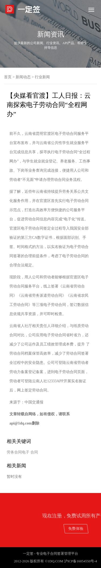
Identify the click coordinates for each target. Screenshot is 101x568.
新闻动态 (23, 77)
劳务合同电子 (18, 452)
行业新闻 (42, 77)
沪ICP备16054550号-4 (80, 561)
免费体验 (83, 528)
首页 (8, 77)
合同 (34, 452)
